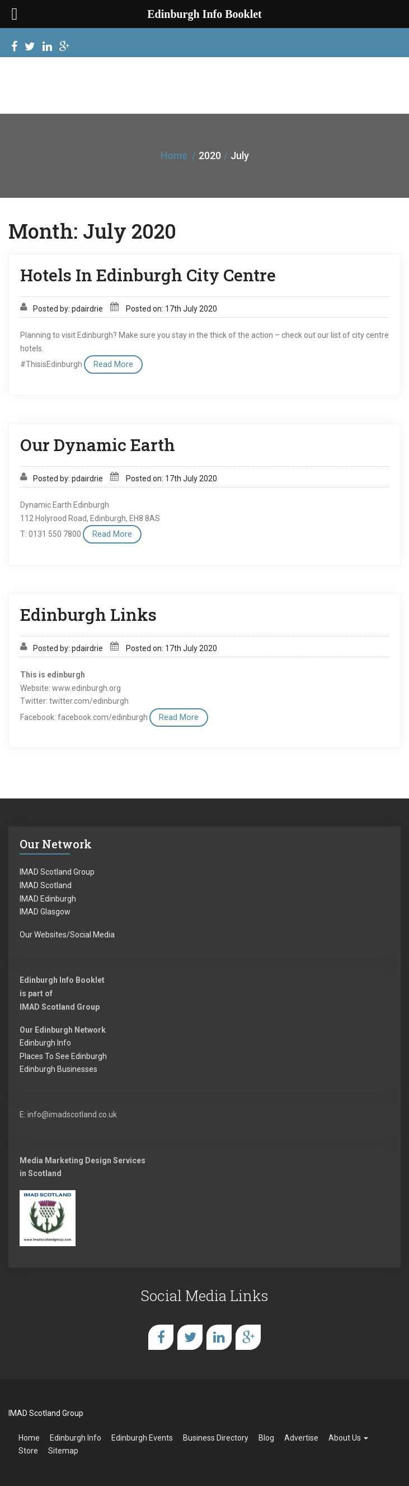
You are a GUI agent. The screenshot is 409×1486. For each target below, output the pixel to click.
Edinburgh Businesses (58, 1069)
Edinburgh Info (45, 1042)
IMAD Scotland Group (57, 871)
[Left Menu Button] (14, 14)
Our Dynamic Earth (97, 445)
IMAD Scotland (46, 885)
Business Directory (215, 1437)
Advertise (301, 1437)
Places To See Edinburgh (63, 1056)
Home (174, 155)
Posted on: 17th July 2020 (171, 308)
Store (28, 1450)
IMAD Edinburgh (48, 898)
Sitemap (63, 1450)
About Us (348, 1437)
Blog (266, 1437)
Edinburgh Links (88, 614)
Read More (113, 364)
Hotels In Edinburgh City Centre (148, 275)
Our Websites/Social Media (67, 934)
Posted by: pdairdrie (68, 308)
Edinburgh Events (142, 1437)
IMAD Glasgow (45, 911)
